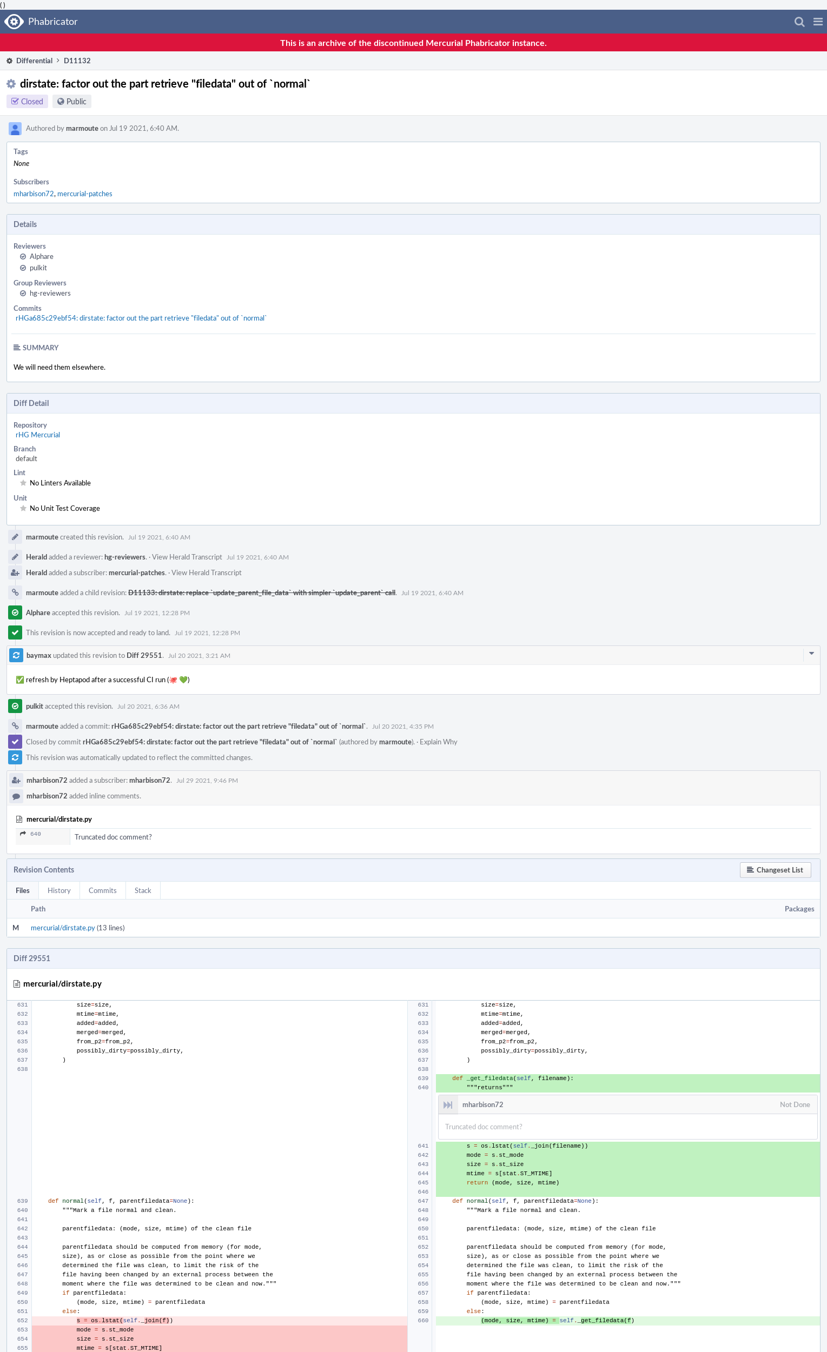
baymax (39, 655)
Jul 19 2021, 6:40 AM (159, 536)
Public (77, 101)
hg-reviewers (50, 293)
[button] (818, 22)
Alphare (42, 256)
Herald (36, 557)
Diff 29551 (144, 655)
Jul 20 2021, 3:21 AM (199, 655)
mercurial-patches (85, 193)
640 (30, 835)
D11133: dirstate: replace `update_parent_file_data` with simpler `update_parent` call (261, 592)
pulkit (38, 267)
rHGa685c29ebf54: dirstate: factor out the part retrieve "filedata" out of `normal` (141, 318)
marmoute (82, 128)
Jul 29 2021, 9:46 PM (207, 780)
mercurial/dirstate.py (63, 928)
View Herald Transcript (187, 557)
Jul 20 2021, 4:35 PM (403, 726)
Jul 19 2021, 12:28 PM (157, 612)
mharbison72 (34, 193)
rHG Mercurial (38, 434)
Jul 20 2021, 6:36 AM (148, 706)
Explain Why (439, 742)
